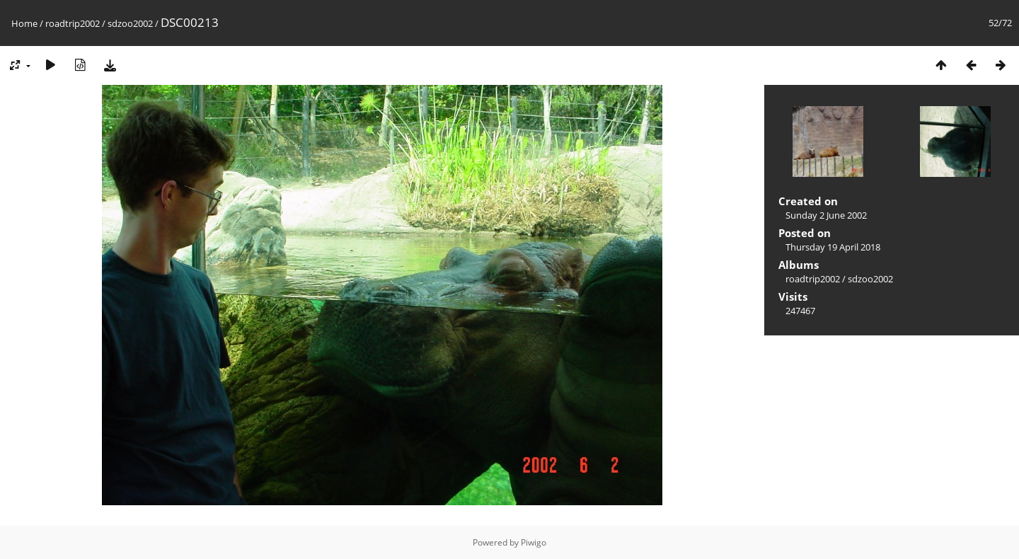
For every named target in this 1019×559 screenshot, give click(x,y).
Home (24, 23)
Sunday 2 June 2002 (826, 215)
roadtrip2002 (72, 23)
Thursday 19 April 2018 (832, 247)
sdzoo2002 (130, 23)
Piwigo (533, 542)
